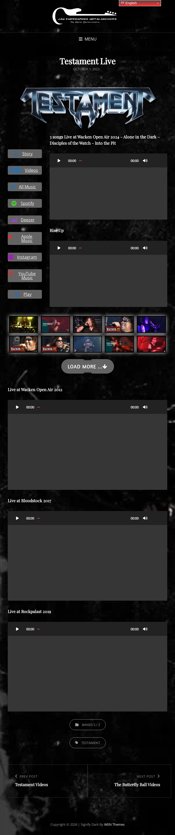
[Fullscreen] (155, 160)
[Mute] (145, 160)
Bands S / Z (91, 724)
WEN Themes (114, 824)
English (128, 3)
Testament (90, 742)
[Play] (59, 160)
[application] (108, 186)
